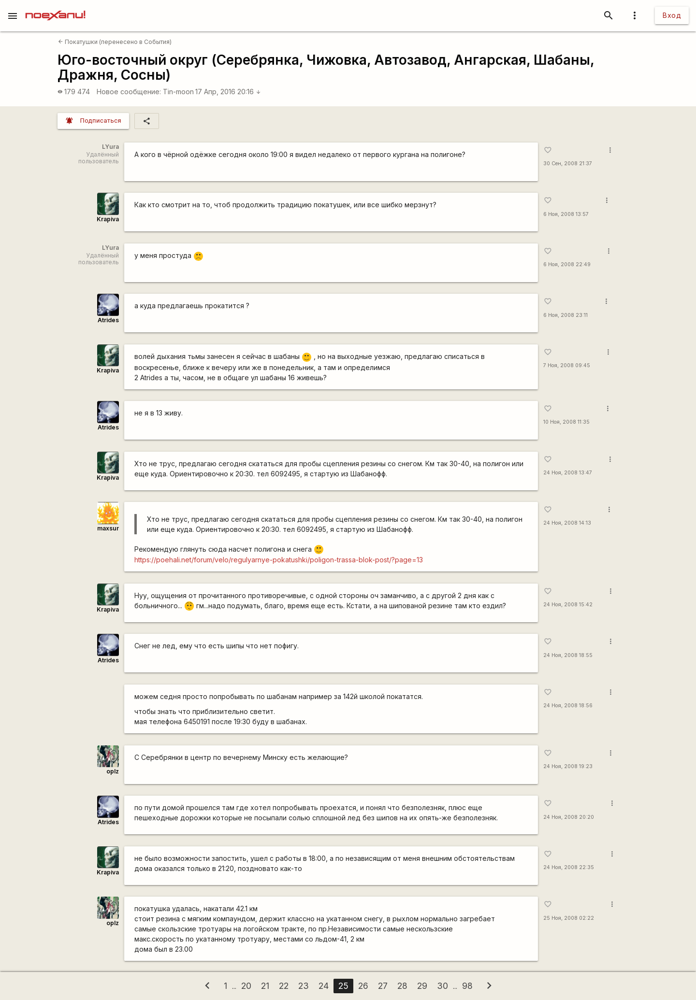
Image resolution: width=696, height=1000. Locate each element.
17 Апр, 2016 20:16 (228, 91)
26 (363, 986)
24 (324, 986)
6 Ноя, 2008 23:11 (565, 315)
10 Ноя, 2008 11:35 (566, 422)
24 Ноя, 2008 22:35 (568, 867)
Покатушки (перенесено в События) (115, 41)
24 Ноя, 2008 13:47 (567, 473)
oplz (112, 771)
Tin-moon (178, 91)
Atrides (108, 320)
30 (442, 986)
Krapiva (108, 219)
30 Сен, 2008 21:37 (567, 163)
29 (422, 986)
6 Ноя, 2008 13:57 (566, 214)
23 (303, 986)
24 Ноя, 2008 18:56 (568, 705)
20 (246, 986)
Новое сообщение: (129, 91)
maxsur (108, 528)
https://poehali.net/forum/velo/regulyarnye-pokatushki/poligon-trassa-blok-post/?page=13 (278, 560)
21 (265, 986)
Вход (672, 15)
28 (402, 986)
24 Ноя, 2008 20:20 (568, 817)
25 (343, 986)
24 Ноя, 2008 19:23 (568, 766)
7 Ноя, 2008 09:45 (566, 365)
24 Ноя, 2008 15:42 (568, 604)
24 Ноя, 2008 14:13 (567, 523)
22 (284, 986)
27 (383, 986)
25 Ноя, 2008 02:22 (568, 918)
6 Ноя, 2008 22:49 (567, 264)
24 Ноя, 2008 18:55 (568, 655)
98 (467, 986)
